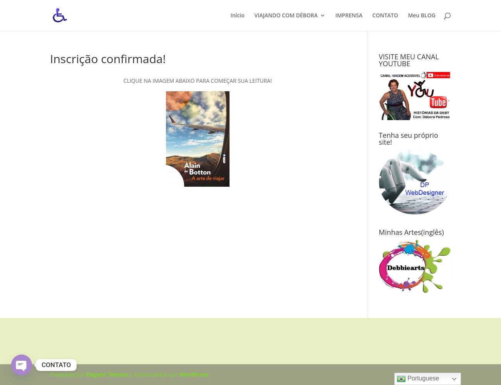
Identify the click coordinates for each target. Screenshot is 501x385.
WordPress (194, 374)
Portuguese (418, 378)
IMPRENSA (348, 16)
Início (237, 16)
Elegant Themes (107, 374)
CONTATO (385, 16)
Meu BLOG (422, 16)
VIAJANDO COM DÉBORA (286, 16)
